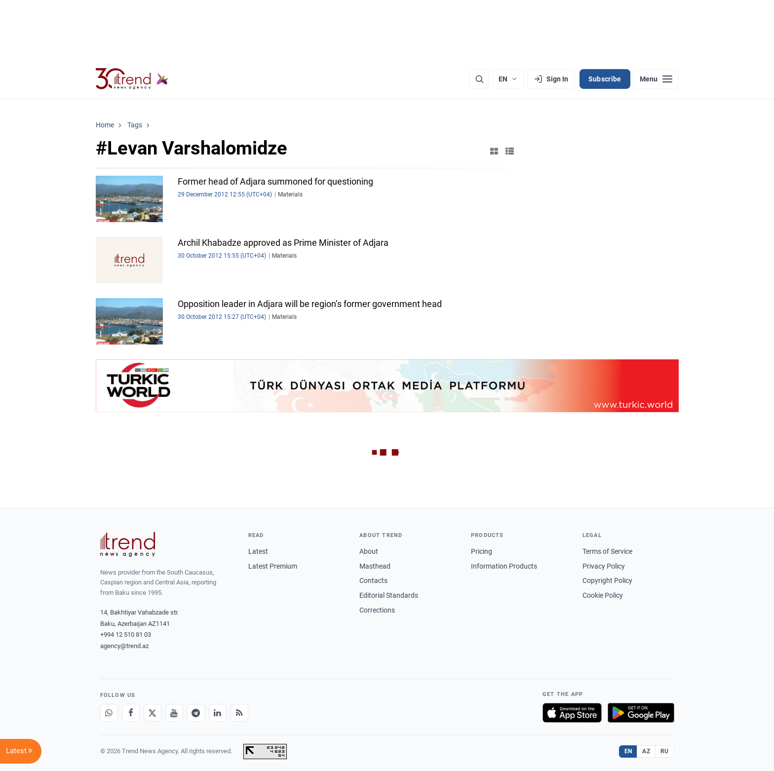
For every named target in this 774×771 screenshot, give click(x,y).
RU (664, 751)
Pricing (481, 551)
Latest (258, 551)
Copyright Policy (607, 580)
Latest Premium (272, 566)
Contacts (373, 580)
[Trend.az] (132, 79)
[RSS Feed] (239, 713)
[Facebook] (131, 713)
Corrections (377, 610)
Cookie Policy (602, 595)
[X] (152, 713)
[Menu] (656, 79)
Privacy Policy (603, 566)
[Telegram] (196, 713)
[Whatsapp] (109, 713)
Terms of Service (607, 551)
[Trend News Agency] (127, 544)
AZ (646, 751)
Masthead (374, 566)
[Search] (479, 79)
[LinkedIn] (218, 713)
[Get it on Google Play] (641, 713)
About (368, 551)
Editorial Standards (388, 595)
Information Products (504, 566)
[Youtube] (174, 713)
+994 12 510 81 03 (125, 634)
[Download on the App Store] (572, 713)
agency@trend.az (124, 646)
